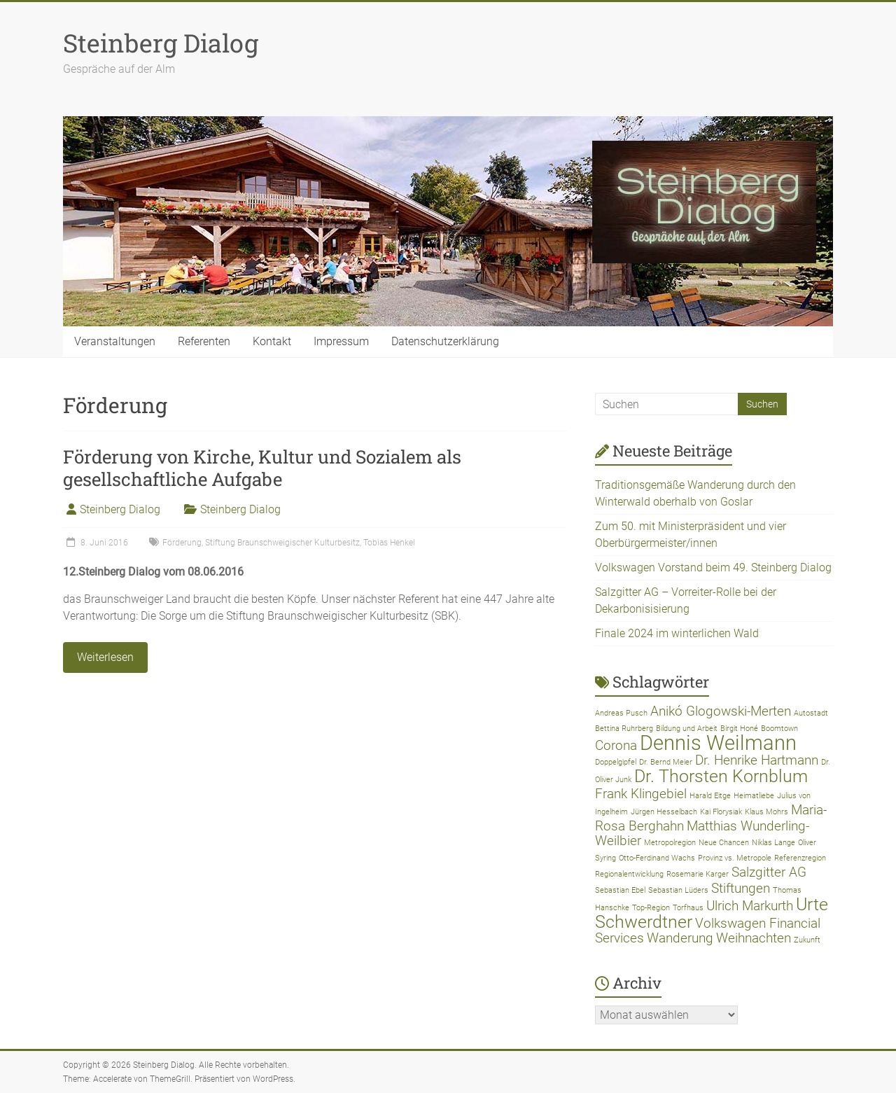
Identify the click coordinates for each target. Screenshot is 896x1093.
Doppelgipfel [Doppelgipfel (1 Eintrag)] (615, 762)
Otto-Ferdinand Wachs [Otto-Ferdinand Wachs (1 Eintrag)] (657, 858)
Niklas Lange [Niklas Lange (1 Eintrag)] (773, 842)
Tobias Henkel (389, 543)
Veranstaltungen (114, 341)
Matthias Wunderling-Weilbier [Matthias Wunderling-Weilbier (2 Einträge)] (702, 833)
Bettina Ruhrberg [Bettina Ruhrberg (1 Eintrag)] (624, 728)
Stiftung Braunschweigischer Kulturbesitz (282, 543)
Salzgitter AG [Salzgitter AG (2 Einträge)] (769, 872)
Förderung (182, 543)
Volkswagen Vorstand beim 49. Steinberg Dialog (713, 567)
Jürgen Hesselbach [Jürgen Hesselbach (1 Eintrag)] (664, 811)
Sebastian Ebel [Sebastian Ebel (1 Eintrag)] (620, 890)
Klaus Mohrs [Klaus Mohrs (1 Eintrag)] (766, 811)
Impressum (341, 341)
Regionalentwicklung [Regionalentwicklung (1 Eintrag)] (629, 874)
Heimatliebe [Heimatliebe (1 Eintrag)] (754, 795)
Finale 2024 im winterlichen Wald (677, 633)
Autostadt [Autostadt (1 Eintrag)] (811, 713)
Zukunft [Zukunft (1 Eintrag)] (807, 940)
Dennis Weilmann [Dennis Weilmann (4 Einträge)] (718, 743)
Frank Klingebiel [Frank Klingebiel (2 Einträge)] (641, 794)
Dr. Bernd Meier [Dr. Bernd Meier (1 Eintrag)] (665, 762)
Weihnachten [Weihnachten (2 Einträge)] (753, 938)
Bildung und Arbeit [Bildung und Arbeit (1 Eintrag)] (687, 728)
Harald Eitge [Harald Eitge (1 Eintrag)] (710, 795)
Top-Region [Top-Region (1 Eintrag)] (651, 907)
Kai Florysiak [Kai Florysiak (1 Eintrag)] (721, 811)
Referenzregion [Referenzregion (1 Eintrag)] (800, 858)
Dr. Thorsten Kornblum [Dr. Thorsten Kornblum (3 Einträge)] (721, 776)
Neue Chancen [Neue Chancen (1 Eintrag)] (724, 842)
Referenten (204, 341)
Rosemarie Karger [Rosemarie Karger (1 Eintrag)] (697, 874)
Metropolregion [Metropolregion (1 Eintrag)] (670, 842)
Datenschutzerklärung (445, 341)
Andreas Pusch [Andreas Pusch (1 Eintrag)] (621, 713)
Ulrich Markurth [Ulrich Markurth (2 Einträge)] (749, 906)
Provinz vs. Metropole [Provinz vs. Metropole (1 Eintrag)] (734, 858)
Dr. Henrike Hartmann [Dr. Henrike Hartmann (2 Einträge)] (756, 760)
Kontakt (272, 341)
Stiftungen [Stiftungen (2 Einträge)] (740, 888)
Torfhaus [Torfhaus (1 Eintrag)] (688, 907)
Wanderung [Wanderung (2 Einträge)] (680, 938)
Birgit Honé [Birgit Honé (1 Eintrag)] (739, 728)
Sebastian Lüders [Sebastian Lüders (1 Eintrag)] (678, 890)
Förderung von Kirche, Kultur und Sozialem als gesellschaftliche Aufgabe (262, 468)
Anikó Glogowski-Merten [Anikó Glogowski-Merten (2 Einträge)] (720, 711)
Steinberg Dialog (160, 43)
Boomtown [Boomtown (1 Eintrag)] (779, 728)
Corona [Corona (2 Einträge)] (616, 745)
